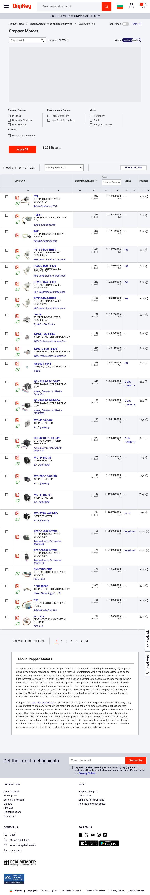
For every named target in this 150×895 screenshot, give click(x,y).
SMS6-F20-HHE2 (44, 333)
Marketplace (10, 795)
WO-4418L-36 (42, 457)
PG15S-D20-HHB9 (45, 249)
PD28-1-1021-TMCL (46, 531)
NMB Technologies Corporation (49, 259)
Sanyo (37, 370)
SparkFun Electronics (44, 224)
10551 (38, 214)
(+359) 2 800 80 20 (17, 840)
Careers (8, 803)
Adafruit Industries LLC (45, 206)
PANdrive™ (130, 531)
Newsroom (9, 816)
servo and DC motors (42, 702)
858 (36, 600)
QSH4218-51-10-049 (47, 437)
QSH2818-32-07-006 (47, 400)
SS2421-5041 (42, 363)
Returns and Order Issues (92, 803)
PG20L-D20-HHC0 (45, 265)
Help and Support (88, 791)
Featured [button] (55, 167)
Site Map (8, 808)
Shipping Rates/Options (91, 799)
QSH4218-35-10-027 (47, 381)
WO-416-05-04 (43, 420)
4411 (37, 231)
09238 (37, 314)
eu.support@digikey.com (20, 845)
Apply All (22, 149)
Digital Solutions (12, 812)
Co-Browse (12, 851)
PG (126, 249)
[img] (22, 7)
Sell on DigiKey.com (14, 799)
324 (36, 196)
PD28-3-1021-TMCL (46, 550)
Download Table (133, 167)
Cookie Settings (136, 891)
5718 (127, 512)
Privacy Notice (87, 773)
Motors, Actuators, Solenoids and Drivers (51, 23)
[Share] (136, 24)
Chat (9, 835)
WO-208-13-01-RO (45, 476)
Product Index (16, 23)
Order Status (85, 795)
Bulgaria (16, 891)
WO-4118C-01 (43, 494)
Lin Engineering (42, 427)
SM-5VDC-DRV (43, 569)
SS (126, 363)
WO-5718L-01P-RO (46, 513)
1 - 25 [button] (18, 167)
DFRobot (38, 626)
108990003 (41, 586)
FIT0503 (39, 616)
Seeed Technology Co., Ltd (47, 593)
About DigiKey (11, 791)
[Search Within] (24, 40)
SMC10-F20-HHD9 (45, 348)
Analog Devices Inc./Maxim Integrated (48, 392)
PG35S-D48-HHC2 (45, 298)
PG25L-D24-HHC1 (45, 282)
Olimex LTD (39, 579)
